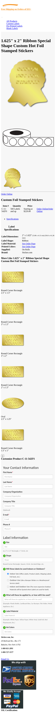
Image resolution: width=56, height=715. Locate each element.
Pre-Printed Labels (14, 26)
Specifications (12, 219)
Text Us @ (10, 656)
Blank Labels (12, 28)
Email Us (5, 659)
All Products (11, 21)
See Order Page (29, 243)
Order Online (6, 194)
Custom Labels (12, 23)
